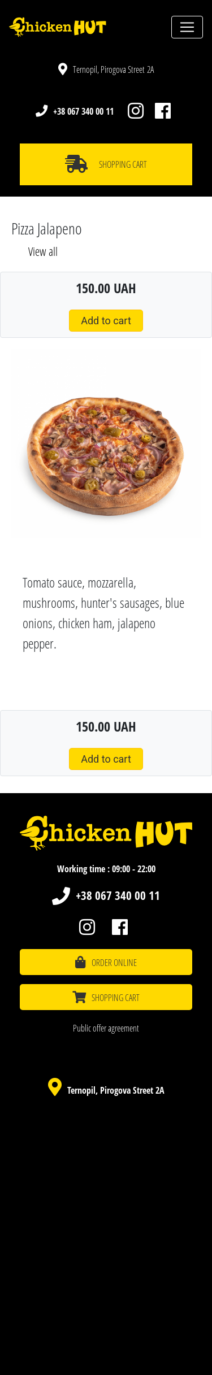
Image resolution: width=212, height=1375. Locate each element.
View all (43, 251)
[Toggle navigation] (187, 27)
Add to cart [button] (106, 321)
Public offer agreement (106, 1028)
